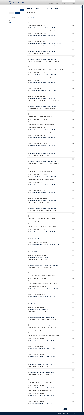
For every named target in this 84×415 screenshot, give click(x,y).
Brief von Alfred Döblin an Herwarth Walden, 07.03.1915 (42, 35)
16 (70, 409)
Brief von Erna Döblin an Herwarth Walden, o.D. (40, 224)
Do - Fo (30, 20)
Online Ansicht (12, 19)
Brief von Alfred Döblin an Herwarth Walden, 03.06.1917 (42, 192)
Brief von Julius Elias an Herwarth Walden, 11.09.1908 (41, 364)
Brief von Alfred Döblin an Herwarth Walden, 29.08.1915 (42, 59)
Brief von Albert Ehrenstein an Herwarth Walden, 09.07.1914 (43, 288)
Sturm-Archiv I (31, 17)
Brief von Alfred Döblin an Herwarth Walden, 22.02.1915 (42, 27)
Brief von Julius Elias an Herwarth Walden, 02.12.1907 (41, 340)
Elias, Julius (31, 303)
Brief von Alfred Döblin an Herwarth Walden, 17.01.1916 (42, 106)
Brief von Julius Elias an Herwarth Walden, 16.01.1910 (41, 380)
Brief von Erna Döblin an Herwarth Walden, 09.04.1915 (41, 231)
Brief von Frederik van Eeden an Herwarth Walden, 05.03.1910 (43, 244)
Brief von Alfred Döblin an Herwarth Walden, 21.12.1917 (42, 208)
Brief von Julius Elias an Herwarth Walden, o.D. (40, 403)
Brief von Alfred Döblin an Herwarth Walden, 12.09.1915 (42, 74)
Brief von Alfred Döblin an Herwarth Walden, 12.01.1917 (42, 176)
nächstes (17, 12)
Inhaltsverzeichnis (13, 20)
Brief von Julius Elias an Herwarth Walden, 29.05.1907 (41, 325)
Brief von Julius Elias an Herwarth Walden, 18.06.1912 (41, 395)
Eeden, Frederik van (33, 238)
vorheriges (11, 12)
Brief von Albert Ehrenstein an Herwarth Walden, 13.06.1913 (43, 280)
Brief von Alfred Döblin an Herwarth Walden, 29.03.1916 (42, 121)
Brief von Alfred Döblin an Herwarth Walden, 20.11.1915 (42, 90)
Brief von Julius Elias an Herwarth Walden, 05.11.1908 (41, 372)
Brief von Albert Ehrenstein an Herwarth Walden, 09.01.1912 (43, 265)
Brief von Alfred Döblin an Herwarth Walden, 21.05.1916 (42, 137)
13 (63, 409)
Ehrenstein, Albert (33, 251)
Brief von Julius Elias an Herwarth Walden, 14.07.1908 (41, 356)
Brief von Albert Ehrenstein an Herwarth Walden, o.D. (41, 257)
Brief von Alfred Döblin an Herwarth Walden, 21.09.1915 (42, 82)
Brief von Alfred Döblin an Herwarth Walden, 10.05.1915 (42, 51)
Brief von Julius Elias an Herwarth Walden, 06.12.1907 (41, 348)
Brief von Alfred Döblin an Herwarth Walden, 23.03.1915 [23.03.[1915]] (45, 43)
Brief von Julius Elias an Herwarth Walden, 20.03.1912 (41, 387)
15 (67, 409)
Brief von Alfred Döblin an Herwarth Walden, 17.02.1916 (42, 114)
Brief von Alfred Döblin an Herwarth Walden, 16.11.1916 (42, 169)
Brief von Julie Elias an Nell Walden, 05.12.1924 (40, 309)
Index (10, 22)
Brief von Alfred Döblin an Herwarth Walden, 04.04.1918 (42, 216)
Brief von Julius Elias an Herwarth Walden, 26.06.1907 (41, 333)
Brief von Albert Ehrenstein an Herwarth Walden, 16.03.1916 (43, 296)
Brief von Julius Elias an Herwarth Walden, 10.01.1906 (41, 317)
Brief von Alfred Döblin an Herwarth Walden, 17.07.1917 (42, 200)
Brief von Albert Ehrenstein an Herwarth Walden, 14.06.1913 (43, 273)
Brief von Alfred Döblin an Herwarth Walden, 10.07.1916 (42, 145)
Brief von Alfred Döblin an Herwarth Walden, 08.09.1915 (42, 67)
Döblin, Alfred (31, 22)
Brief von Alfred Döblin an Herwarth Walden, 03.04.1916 (42, 129)
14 (65, 409)
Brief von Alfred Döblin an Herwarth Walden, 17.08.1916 (42, 153)
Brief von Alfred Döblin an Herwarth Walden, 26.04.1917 (42, 184)
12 (60, 409)
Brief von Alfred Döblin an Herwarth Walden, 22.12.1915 (42, 98)
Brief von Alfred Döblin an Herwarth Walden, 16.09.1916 (42, 161)
